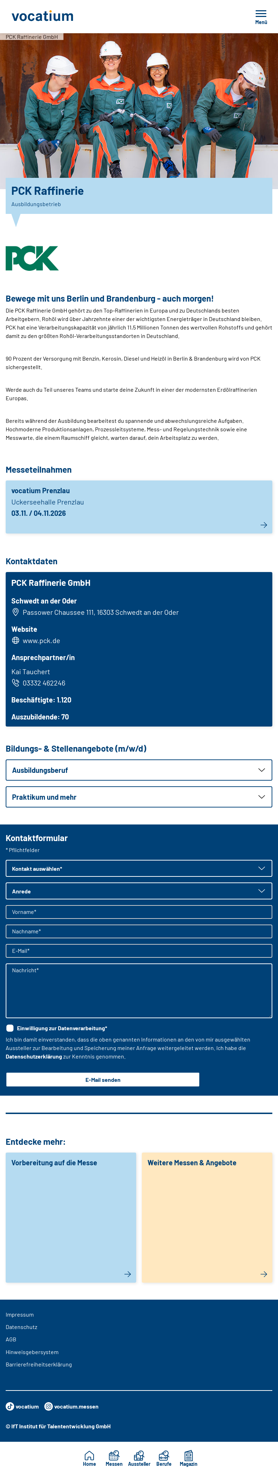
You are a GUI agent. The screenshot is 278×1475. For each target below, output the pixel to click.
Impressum (20, 1314)
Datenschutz (21, 1326)
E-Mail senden (103, 1079)
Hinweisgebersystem (32, 1351)
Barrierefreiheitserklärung (39, 1364)
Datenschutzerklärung (34, 1056)
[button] (139, 770)
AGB (11, 1339)
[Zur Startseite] (58, 17)
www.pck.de (41, 640)
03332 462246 (38, 682)
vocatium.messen (71, 1406)
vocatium (22, 1406)
